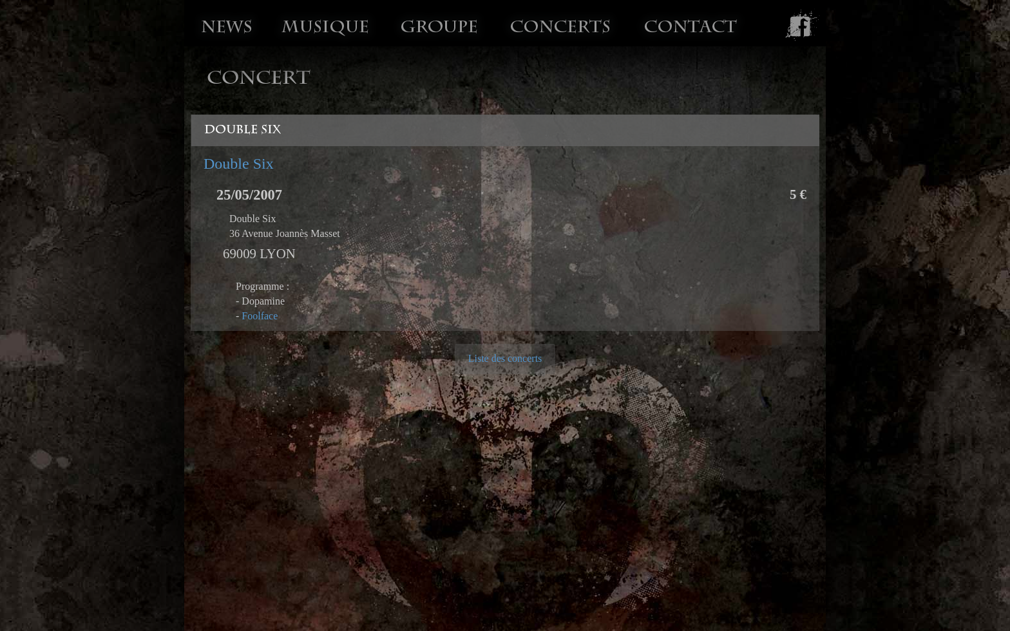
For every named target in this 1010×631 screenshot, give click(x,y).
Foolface (260, 315)
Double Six (239, 163)
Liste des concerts (505, 358)
